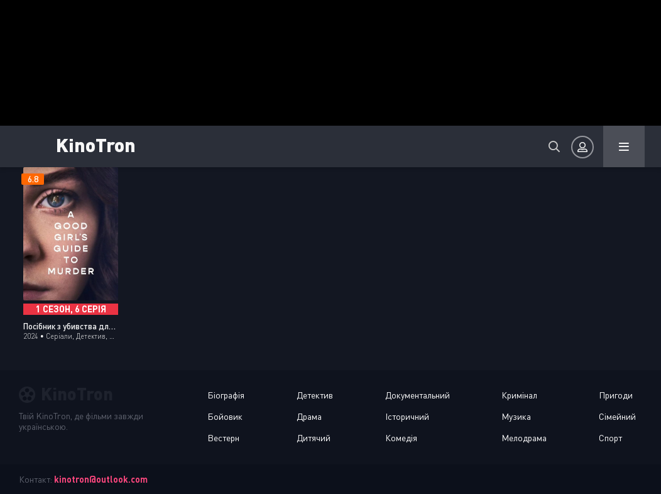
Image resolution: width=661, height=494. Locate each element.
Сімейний (617, 416)
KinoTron (110, 144)
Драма (309, 416)
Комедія (401, 437)
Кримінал (519, 395)
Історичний (407, 416)
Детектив (315, 395)
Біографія (225, 395)
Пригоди (616, 395)
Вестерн (223, 437)
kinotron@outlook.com (101, 479)
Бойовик (225, 416)
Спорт (610, 437)
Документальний (417, 395)
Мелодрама (524, 437)
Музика (516, 416)
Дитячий (313, 437)
